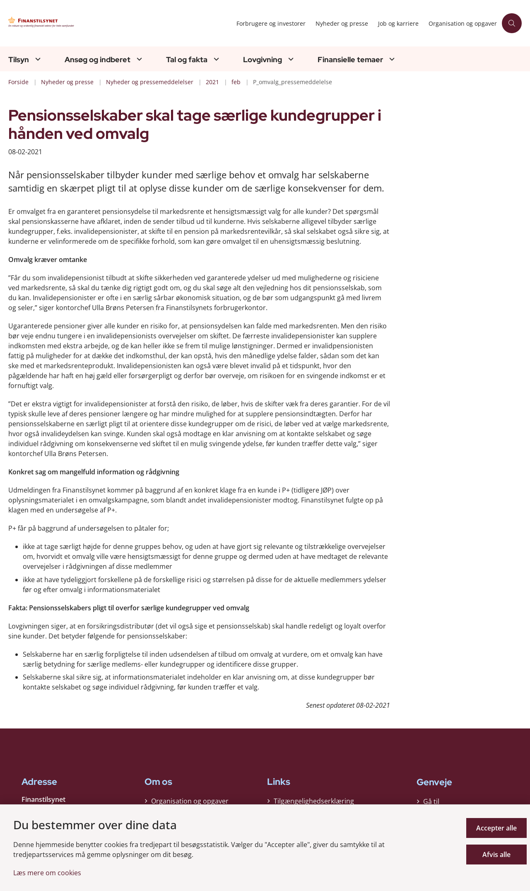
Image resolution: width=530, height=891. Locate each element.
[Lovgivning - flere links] (290, 59)
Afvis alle (496, 854)
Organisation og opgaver (190, 801)
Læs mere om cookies (47, 872)
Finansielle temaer (350, 60)
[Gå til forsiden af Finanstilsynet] (87, 23)
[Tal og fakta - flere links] (215, 59)
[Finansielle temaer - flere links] (391, 59)
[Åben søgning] (512, 23)
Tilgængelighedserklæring (314, 801)
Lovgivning (262, 60)
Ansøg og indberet (97, 60)
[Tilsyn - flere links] (37, 59)
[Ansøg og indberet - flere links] (138, 59)
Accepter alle (496, 828)
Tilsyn (18, 60)
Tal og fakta (186, 60)
